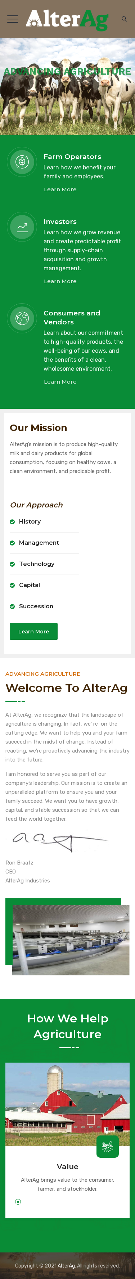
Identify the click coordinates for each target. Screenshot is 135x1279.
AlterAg (66, 1266)
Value (67, 1166)
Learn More (60, 189)
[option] (67, 1140)
